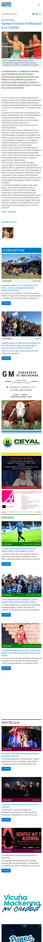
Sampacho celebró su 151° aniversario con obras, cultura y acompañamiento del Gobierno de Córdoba (20, 288)
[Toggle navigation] (39, 5)
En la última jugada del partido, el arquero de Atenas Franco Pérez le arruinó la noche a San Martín (21, 653)
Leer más (6, 303)
